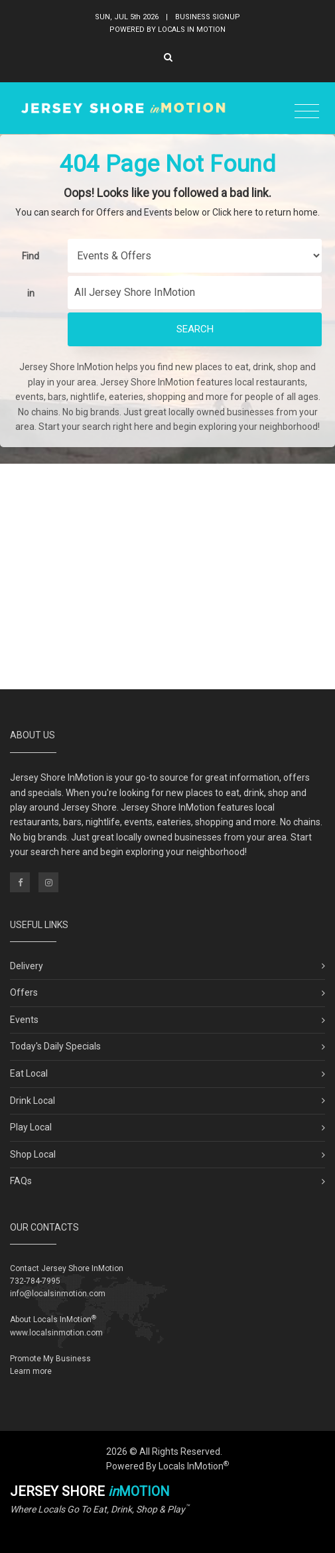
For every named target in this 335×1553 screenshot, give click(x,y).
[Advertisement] (167, 576)
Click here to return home (265, 212)
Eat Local (29, 1073)
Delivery (26, 966)
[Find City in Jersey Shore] (195, 292)
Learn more (31, 1371)
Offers (24, 992)
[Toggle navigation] (307, 112)
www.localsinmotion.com (56, 1332)
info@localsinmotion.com (57, 1293)
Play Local (31, 1127)
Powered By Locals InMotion (167, 1466)
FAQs (21, 1181)
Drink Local (32, 1100)
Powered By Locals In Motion (167, 29)
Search (195, 329)
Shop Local (33, 1154)
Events (24, 1019)
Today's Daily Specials (55, 1046)
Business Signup (207, 17)
